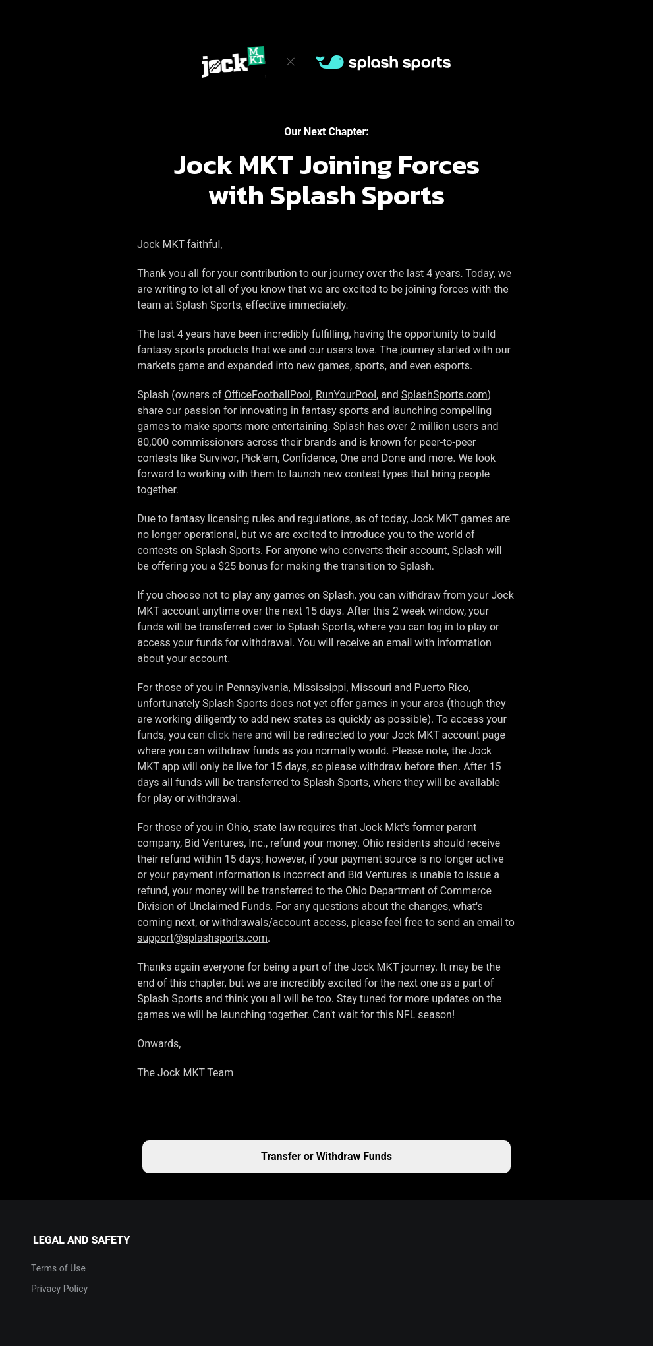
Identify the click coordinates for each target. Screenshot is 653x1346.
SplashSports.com (444, 394)
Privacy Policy (59, 1288)
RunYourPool (346, 394)
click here (230, 735)
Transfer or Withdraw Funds (326, 1156)
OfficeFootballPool (268, 394)
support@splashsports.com (202, 938)
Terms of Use (58, 1268)
